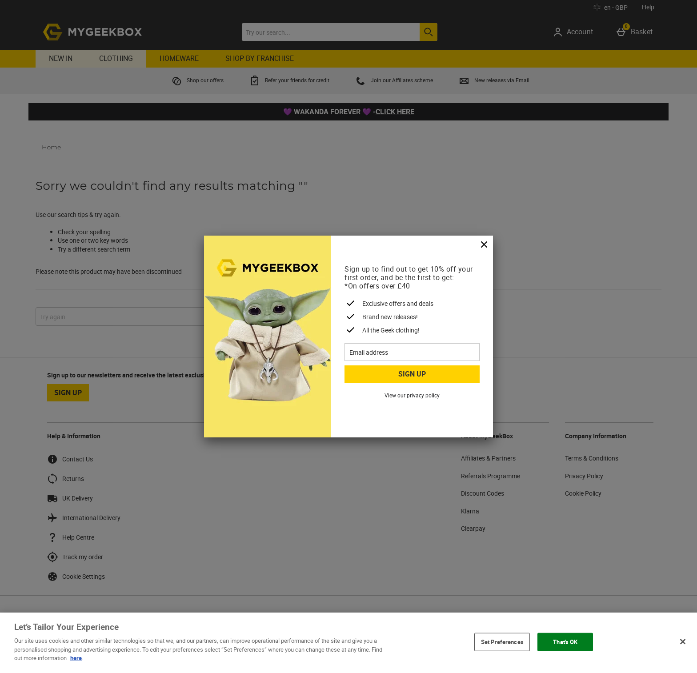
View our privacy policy (412, 395)
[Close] (484, 245)
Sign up (412, 374)
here (76, 658)
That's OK (565, 641)
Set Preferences (502, 641)
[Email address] (412, 352)
